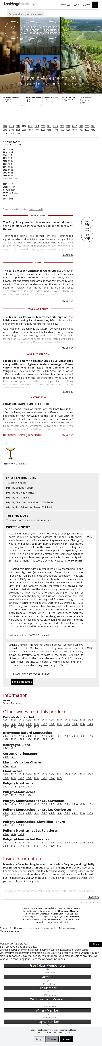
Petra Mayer (23, 497)
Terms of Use (50, 1032)
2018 (11, 126)
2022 (5, 126)
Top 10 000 (65, 5)
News (38, 262)
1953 (59, 846)
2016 (24, 126)
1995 (49, 129)
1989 (74, 129)
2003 (5, 129)
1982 (93, 129)
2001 (18, 129)
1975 (29, 727)
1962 (11, 133)
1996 (43, 129)
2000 (24, 129)
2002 (11, 129)
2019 (21, 720)
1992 (59, 723)
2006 (81, 126)
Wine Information (38, 354)
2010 (55, 126)
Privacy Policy (66, 1032)
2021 (13, 720)
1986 (90, 723)
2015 (30, 126)
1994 (55, 129)
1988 (75, 723)
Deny (38, 1039)
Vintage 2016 (38, 397)
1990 (68, 129)
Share (95, 945)
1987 (82, 723)
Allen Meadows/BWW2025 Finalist (35, 502)
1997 (37, 129)
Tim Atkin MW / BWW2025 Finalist (35, 507)
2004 (93, 126)
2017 (18, 126)
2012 (43, 126)
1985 (81, 129)
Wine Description (38, 308)
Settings (52, 1039)
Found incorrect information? (23, 209)
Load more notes (22, 681)
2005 (87, 126)
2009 (62, 126)
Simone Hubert (24, 487)
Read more (67, 254)
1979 (5, 133)
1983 (87, 129)
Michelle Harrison (26, 492)
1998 (6, 739)
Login (76, 5)
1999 (30, 129)
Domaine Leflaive (34, 83)
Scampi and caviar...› (85, 101)
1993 (62, 129)
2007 (74, 126)
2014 (37, 126)
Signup (86, 5)
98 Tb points (38, 215)
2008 (68, 126)
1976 (21, 727)
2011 (49, 126)
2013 (52, 720)
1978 (59, 777)
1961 (18, 133)
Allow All (67, 1039)
